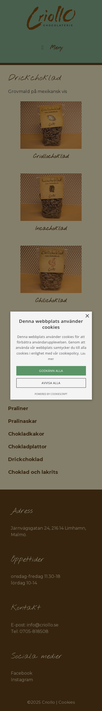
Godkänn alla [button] (51, 371)
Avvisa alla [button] (51, 383)
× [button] (87, 316)
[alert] (51, 355)
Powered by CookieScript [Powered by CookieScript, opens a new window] (51, 394)
